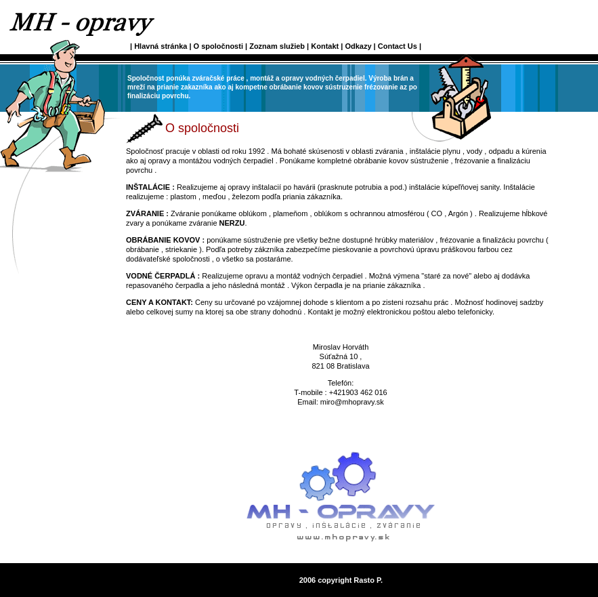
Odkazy (358, 46)
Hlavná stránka (161, 46)
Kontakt (325, 46)
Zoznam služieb (277, 46)
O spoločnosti (219, 46)
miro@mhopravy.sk (352, 402)
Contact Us (397, 46)
